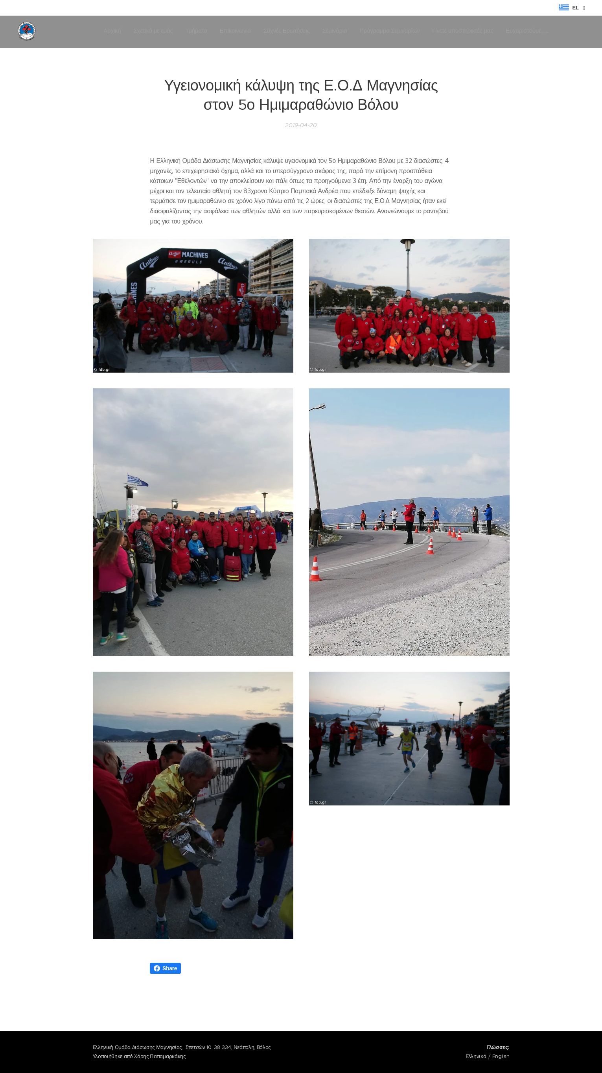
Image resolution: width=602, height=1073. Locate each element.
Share (165, 968)
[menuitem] (450, 32)
